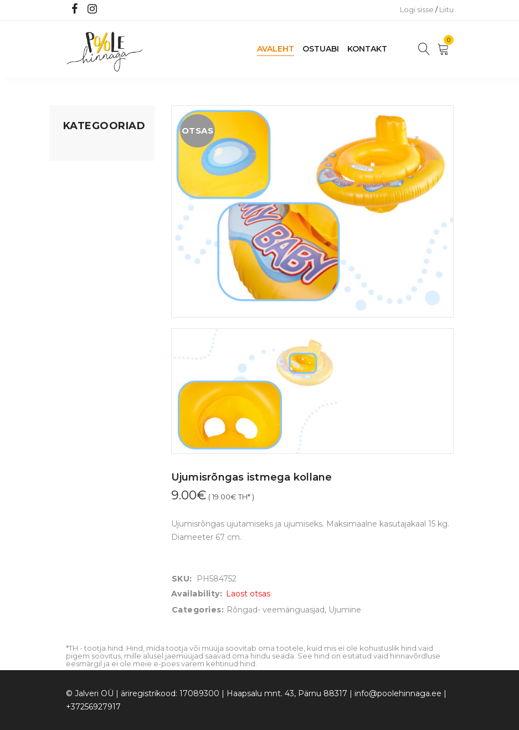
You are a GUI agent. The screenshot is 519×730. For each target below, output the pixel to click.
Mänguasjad (86, 149)
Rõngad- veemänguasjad (276, 610)
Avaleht (275, 49)
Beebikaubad (88, 246)
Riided (75, 288)
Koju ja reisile (87, 170)
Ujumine (79, 309)
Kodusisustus (88, 191)
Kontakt (367, 49)
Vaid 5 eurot (86, 330)
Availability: (197, 594)
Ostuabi (320, 49)
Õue (71, 267)
